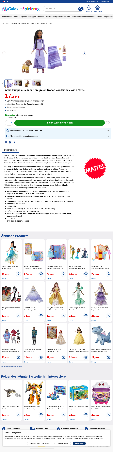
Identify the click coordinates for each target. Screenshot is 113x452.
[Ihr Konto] (89, 8)
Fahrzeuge (16, 16)
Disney (4, 278)
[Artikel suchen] (63, 9)
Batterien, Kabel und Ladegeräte (99, 16)
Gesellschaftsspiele (52, 16)
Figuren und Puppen (28, 16)
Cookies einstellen (63, 443)
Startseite (5, 23)
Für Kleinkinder (81, 16)
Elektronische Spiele (67, 16)
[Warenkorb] (97, 8)
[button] (58, 130)
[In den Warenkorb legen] (59, 123)
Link (101, 438)
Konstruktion (7, 16)
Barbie (49, 362)
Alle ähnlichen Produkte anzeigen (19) (13, 366)
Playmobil (72, 419)
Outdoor (41, 16)
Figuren (4, 419)
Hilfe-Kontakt (105, 1)
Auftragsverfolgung (92, 1)
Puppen (50, 23)
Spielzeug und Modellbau (20, 23)
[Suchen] (80, 9)
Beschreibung (10, 150)
